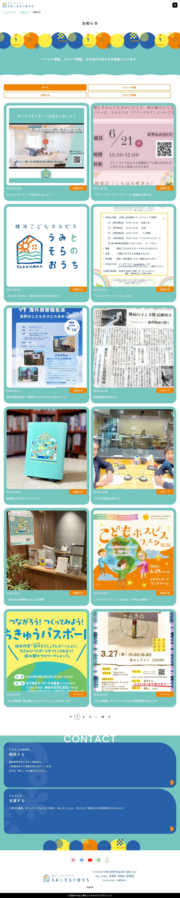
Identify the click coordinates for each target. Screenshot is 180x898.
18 (102, 717)
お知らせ (24, 12)
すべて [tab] (45, 87)
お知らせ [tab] (45, 95)
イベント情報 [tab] (129, 87)
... (96, 717)
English (90, 887)
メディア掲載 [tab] (129, 95)
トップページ (10, 12)
